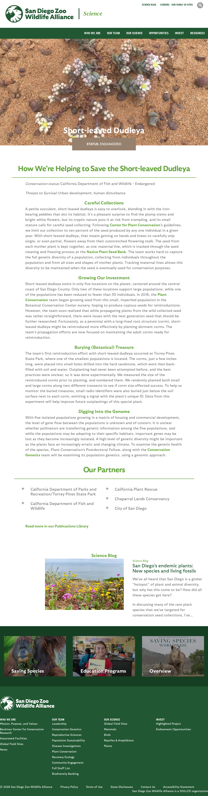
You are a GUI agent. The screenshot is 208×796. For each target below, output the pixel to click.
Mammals (110, 729)
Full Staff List (61, 768)
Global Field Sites (11, 744)
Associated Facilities (13, 738)
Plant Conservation (64, 751)
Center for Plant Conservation (135, 225)
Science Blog (149, 4)
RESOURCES (197, 33)
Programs (115, 670)
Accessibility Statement (178, 786)
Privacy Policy (69, 786)
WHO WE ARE (92, 33)
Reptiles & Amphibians (119, 740)
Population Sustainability (68, 740)
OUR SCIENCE (134, 33)
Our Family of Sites (182, 4)
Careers (165, 4)
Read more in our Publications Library (56, 526)
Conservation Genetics (66, 729)
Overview (160, 670)
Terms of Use (94, 786)
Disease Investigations (66, 746)
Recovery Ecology (63, 757)
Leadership (59, 723)
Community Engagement (67, 762)
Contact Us (148, 786)
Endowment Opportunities (173, 729)
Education (91, 670)
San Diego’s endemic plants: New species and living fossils (164, 568)
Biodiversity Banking (65, 773)
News (3, 749)
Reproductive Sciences (66, 734)
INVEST (179, 33)
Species (35, 670)
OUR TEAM (113, 33)
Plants (108, 746)
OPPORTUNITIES (159, 33)
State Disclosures (122, 786)
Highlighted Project (168, 723)
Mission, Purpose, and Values (18, 723)
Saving (18, 670)
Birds (107, 734)
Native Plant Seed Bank (106, 252)
